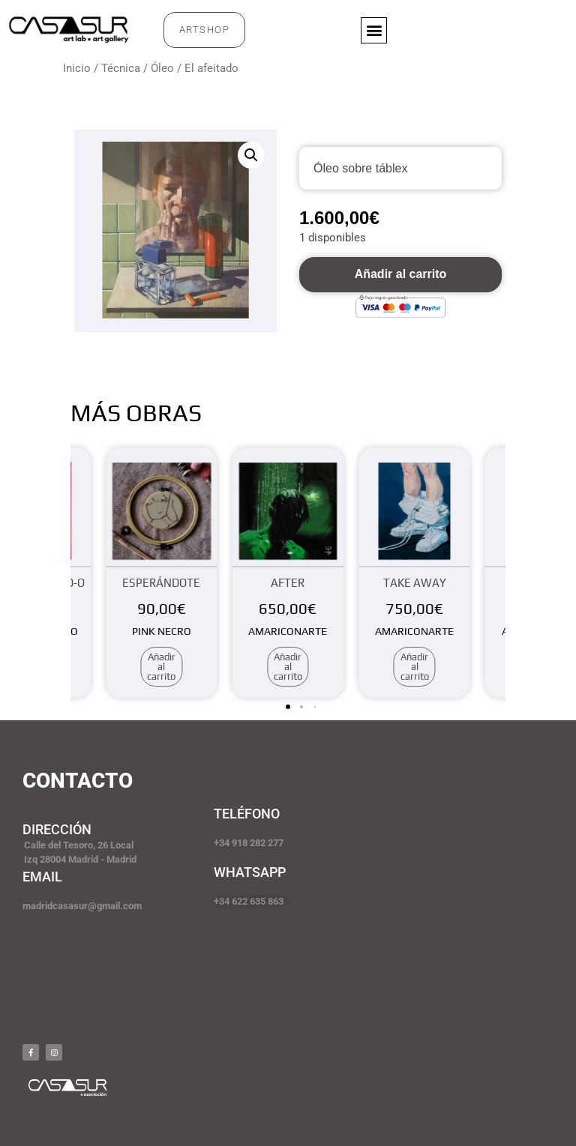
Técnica (120, 68)
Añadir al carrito (401, 274)
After (287, 582)
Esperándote (161, 582)
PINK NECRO (161, 631)
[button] (374, 30)
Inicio (77, 68)
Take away (414, 582)
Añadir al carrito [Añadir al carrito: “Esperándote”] (161, 666)
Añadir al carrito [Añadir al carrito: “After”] (288, 666)
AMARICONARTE (287, 631)
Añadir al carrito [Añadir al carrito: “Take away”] (414, 666)
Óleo (162, 68)
